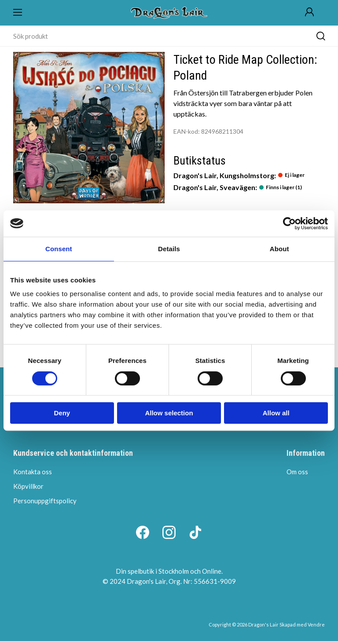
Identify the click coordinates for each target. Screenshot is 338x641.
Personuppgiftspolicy (45, 501)
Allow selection (169, 413)
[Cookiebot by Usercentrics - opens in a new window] (289, 223)
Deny (62, 413)
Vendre (316, 624)
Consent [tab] (58, 249)
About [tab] (279, 249)
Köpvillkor (28, 486)
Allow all (276, 413)
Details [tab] (169, 249)
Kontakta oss (32, 472)
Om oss (297, 472)
